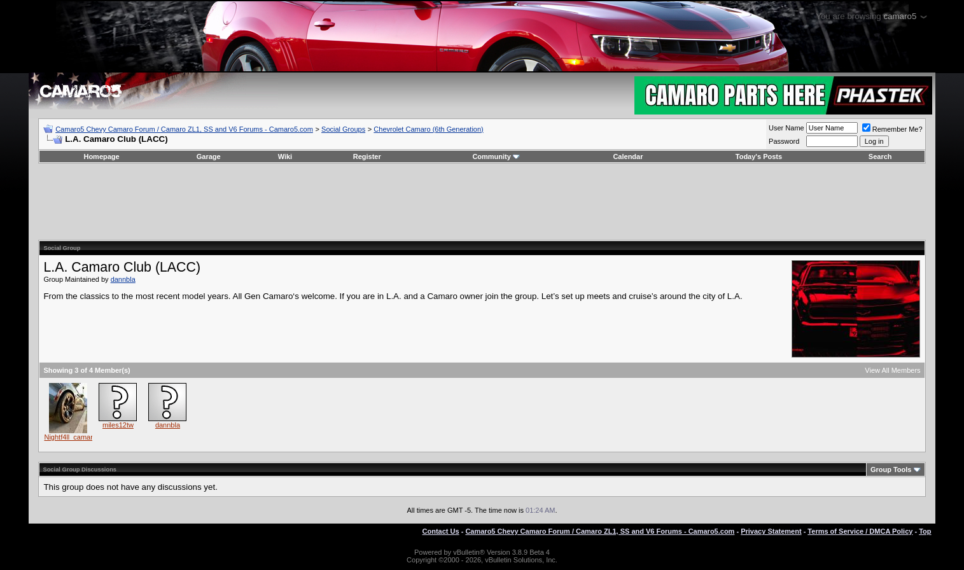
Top (925, 531)
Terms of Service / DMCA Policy (859, 531)
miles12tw (118, 425)
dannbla (123, 279)
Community (496, 156)
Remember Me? (892, 129)
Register (367, 156)
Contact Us (441, 531)
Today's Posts (759, 156)
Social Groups (343, 129)
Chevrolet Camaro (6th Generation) (428, 129)
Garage (209, 156)
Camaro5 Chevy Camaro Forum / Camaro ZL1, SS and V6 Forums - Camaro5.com (184, 129)
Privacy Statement (771, 531)
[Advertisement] (482, 201)
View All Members (892, 370)
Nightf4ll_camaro (70, 437)
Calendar (628, 156)
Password (784, 141)
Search (880, 156)
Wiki (285, 156)
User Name (786, 128)
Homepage (101, 156)
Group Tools (891, 469)
